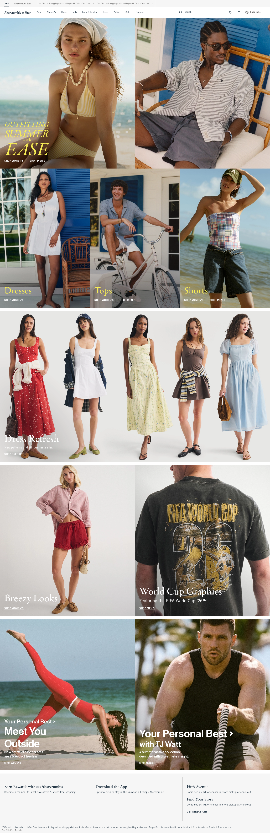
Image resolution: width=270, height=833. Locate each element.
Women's (51, 12)
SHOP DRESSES (13, 454)
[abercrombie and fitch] (17, 12)
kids (75, 12)
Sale (128, 12)
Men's (64, 12)
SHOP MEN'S (37, 161)
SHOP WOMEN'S (14, 161)
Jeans (105, 12)
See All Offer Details (12, 830)
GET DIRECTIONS (197, 812)
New (39, 12)
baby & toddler (89, 12)
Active (117, 12)
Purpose (140, 12)
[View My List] (231, 12)
